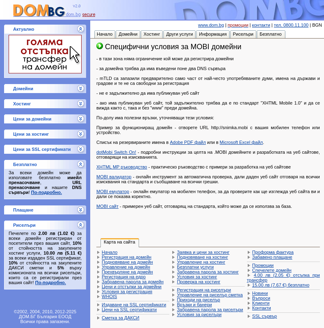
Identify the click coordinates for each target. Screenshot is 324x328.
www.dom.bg (211, 25)
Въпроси (261, 298)
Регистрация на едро (124, 276)
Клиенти (260, 303)
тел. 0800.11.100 (291, 25)
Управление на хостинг (201, 262)
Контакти (261, 307)
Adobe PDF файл (188, 142)
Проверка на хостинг (198, 281)
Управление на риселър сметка (209, 294)
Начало (109, 252)
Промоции (263, 265)
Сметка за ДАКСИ (120, 317)
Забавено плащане (272, 257)
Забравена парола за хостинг (208, 271)
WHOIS (109, 296)
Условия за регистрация (127, 291)
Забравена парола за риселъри (210, 309)
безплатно (280, 284)
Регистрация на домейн (126, 257)
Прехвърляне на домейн (127, 271)
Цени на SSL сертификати (129, 309)
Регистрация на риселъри (204, 289)
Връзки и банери (194, 304)
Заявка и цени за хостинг (203, 252)
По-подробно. (46, 192)
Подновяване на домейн (127, 262)
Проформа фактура (273, 252)
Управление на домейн (126, 266)
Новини (260, 293)
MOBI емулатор (112, 191)
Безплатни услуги (195, 266)
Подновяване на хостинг (202, 257)
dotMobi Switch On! (116, 152)
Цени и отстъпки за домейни (132, 286)
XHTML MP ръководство (121, 166)
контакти (261, 25)
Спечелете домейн (272, 270)
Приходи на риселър (198, 299)
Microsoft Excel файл (241, 142)
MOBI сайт (107, 206)
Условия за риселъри (199, 314)
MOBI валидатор (113, 176)
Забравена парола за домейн (133, 281)
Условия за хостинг (197, 276)
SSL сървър (264, 316)
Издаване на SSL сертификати (134, 304)
